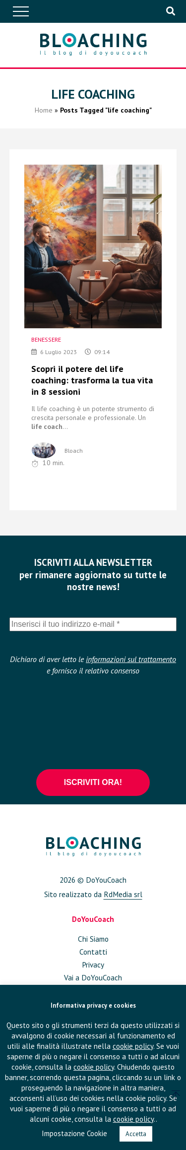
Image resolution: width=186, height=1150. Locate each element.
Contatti (93, 952)
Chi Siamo (93, 939)
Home (44, 110)
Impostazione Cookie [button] (74, 1133)
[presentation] (93, 721)
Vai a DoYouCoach (93, 977)
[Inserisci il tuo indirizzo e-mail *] (93, 624)
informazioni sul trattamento (131, 659)
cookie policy (133, 1046)
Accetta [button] (135, 1134)
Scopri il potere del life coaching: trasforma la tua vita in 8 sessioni (92, 380)
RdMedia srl (123, 894)
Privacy (93, 964)
